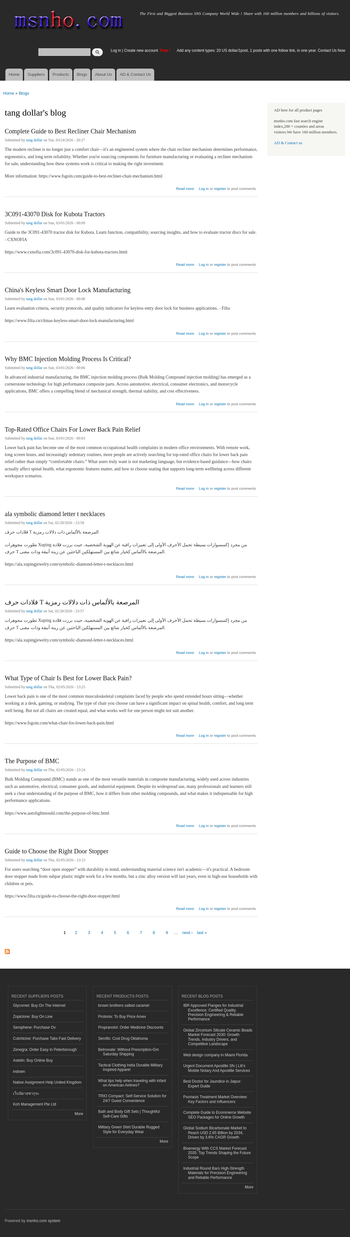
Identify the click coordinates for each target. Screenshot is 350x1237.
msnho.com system (43, 1221)
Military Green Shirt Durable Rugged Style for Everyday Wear (128, 1129)
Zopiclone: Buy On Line (33, 1016)
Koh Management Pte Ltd (34, 1104)
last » (202, 932)
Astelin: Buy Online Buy (33, 1060)
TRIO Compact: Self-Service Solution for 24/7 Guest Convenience (132, 1098)
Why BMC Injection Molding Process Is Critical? (68, 358)
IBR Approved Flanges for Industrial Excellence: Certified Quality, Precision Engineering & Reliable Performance (213, 1012)
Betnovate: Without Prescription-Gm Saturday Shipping (128, 1051)
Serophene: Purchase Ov (34, 1027)
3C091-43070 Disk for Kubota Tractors (55, 214)
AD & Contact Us (135, 74)
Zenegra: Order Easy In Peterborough (45, 1049)
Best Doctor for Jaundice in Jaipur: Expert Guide (212, 1083)
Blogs (82, 74)
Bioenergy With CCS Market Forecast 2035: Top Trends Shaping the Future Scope (217, 1153)
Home (14, 74)
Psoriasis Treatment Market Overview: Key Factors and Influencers (215, 1099)
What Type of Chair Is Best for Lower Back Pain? (68, 678)
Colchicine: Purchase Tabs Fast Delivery (47, 1038)
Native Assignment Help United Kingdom (47, 1082)
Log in (116, 50)
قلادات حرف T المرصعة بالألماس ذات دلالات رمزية (72, 602)
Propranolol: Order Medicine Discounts (130, 1027)
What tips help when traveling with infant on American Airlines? (132, 1083)
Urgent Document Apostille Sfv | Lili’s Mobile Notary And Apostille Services (216, 1068)
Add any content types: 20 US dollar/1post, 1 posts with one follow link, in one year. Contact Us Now (261, 50)
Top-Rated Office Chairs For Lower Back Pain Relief (73, 429)
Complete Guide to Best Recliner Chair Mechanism (70, 131)
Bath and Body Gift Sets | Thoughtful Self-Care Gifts (129, 1113)
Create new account (141, 50)
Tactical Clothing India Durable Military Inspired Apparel (130, 1067)
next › (187, 932)
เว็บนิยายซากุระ (26, 1093)
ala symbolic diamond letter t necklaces (55, 513)
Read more (185, 188)
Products (61, 74)
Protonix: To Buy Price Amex (122, 1016)
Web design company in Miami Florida (215, 1055)
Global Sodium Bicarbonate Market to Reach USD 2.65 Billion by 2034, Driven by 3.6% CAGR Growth (215, 1133)
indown (19, 1071)
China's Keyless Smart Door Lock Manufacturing (67, 289)
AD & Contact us (288, 143)
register (220, 189)
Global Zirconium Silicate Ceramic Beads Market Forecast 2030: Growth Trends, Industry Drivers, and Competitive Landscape (218, 1037)
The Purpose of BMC (32, 760)
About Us (103, 74)
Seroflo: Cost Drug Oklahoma (123, 1038)
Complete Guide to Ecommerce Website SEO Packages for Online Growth (217, 1114)
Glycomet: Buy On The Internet (39, 1005)
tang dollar (34, 140)
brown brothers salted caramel (123, 1005)
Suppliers (36, 74)
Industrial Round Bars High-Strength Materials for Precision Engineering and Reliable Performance (215, 1173)
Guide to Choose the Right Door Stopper (57, 851)
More (79, 1114)
